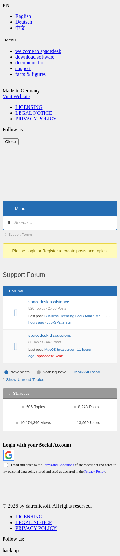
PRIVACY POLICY (36, 118)
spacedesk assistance (48, 302)
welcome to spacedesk (38, 51)
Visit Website (16, 96)
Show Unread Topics (25, 379)
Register (50, 251)
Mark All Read (87, 372)
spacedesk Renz (50, 356)
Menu (10, 40)
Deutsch (23, 22)
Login (31, 251)
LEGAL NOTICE (33, 113)
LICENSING (28, 107)
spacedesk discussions (49, 335)
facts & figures (30, 74)
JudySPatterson (59, 322)
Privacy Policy (94, 471)
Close (10, 141)
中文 (20, 28)
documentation (30, 62)
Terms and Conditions (58, 464)
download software (34, 57)
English (23, 16)
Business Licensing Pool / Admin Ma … (74, 316)
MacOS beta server (59, 349)
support (23, 68)
